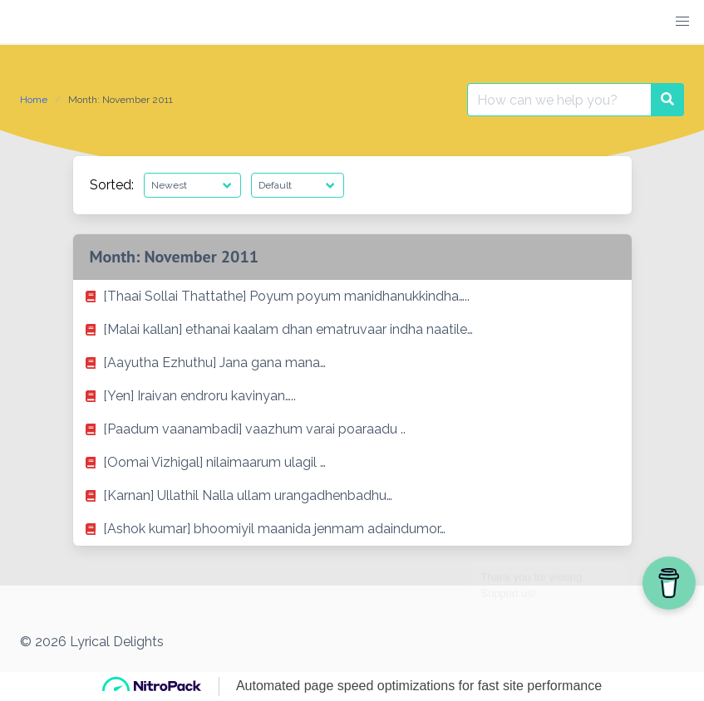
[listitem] (352, 296)
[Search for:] (559, 99)
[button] (682, 21)
